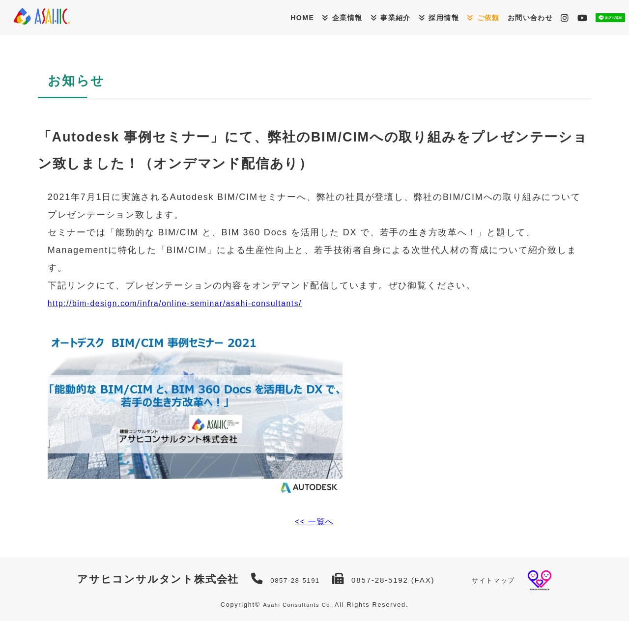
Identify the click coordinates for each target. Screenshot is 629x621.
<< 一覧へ (314, 521)
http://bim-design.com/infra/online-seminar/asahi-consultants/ (194, 303)
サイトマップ (497, 580)
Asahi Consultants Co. (297, 604)
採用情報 (397, 17)
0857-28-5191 (291, 580)
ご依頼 (451, 17)
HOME (226, 17)
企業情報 (281, 17)
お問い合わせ (503, 17)
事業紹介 (339, 17)
